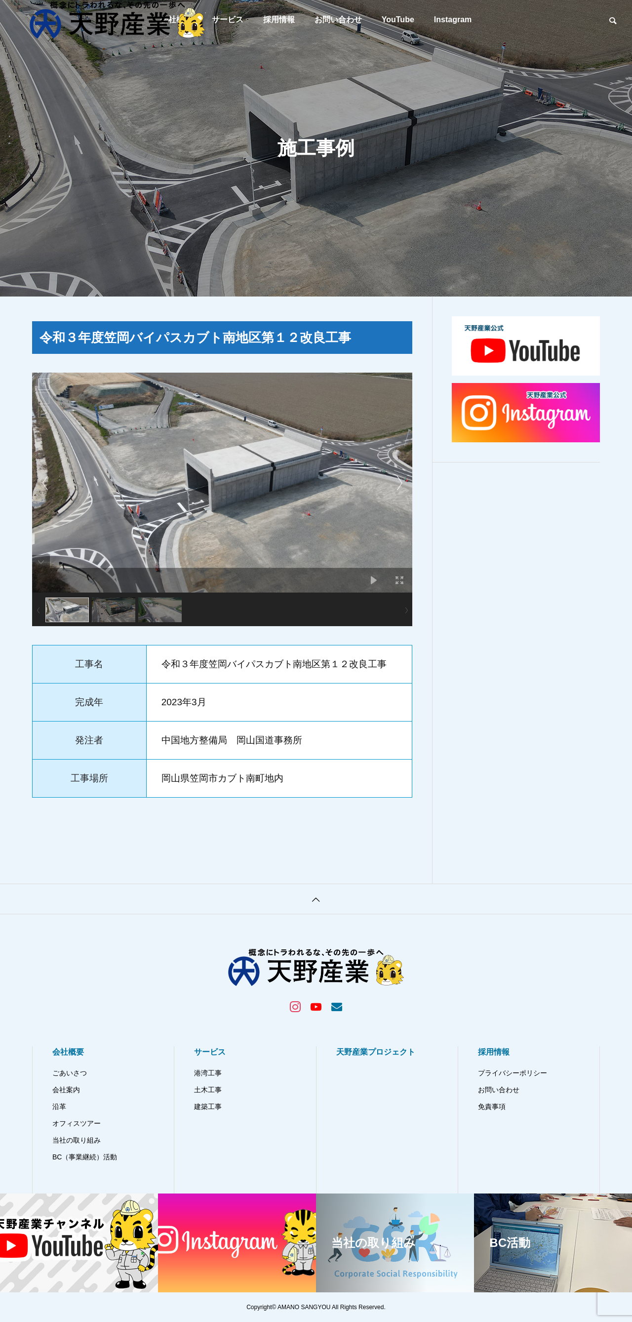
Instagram (453, 19)
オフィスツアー (76, 1123)
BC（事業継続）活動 (84, 1157)
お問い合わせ (338, 19)
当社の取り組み (76, 1140)
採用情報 (279, 19)
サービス (210, 1052)
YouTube (398, 19)
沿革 (59, 1106)
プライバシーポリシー (512, 1073)
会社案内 (66, 1090)
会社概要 (68, 1052)
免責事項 (492, 1106)
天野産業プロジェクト (375, 1052)
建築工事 (208, 1106)
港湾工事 (208, 1073)
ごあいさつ (69, 1073)
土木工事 (208, 1090)
